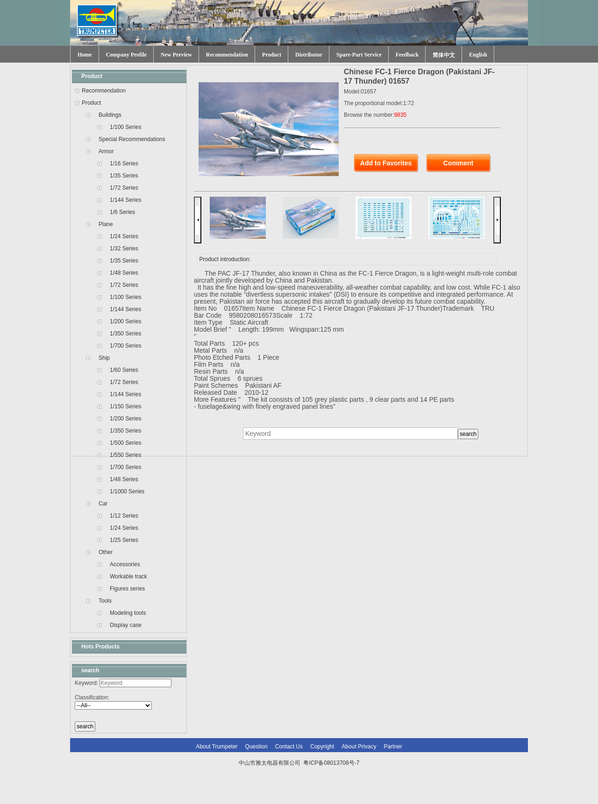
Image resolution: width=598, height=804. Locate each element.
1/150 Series (125, 406)
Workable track (128, 576)
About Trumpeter (216, 746)
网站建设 (318, 781)
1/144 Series (125, 200)
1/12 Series (124, 515)
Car (103, 503)
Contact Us (289, 746)
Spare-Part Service (359, 54)
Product (271, 54)
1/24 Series (124, 236)
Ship (104, 358)
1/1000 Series (127, 491)
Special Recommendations (132, 139)
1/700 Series (125, 345)
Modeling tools (128, 613)
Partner (393, 746)
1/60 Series (124, 370)
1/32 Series (124, 248)
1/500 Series (125, 443)
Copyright (322, 746)
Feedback (407, 54)
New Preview (176, 54)
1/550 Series (125, 455)
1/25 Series (124, 540)
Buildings (110, 115)
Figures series (127, 588)
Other (106, 552)
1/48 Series (124, 273)
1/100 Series (125, 127)
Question (256, 746)
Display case (126, 625)
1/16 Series (124, 163)
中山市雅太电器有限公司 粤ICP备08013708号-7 (299, 763)
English (478, 54)
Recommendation (227, 54)
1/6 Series (122, 212)
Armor (106, 151)
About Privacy (359, 746)
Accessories (125, 564)
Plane (106, 224)
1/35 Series (124, 175)
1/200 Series (125, 321)
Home (85, 54)
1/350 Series (125, 333)
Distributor (308, 54)
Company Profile (126, 54)
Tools (105, 601)
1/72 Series (124, 188)
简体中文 (444, 55)
